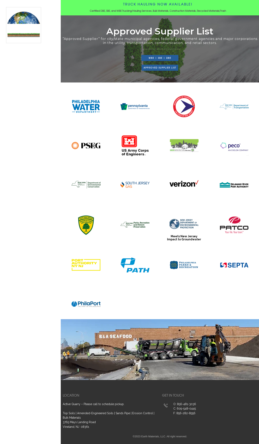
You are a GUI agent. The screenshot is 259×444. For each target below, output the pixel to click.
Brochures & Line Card (32, 254)
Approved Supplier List (31, 241)
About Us (21, 214)
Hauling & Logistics (29, 221)
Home (18, 187)
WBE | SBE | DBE (26, 201)
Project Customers (29, 234)
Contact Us (23, 248)
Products (21, 194)
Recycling (22, 228)
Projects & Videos (28, 208)
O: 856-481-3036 (184, 404)
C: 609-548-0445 (184, 408)
